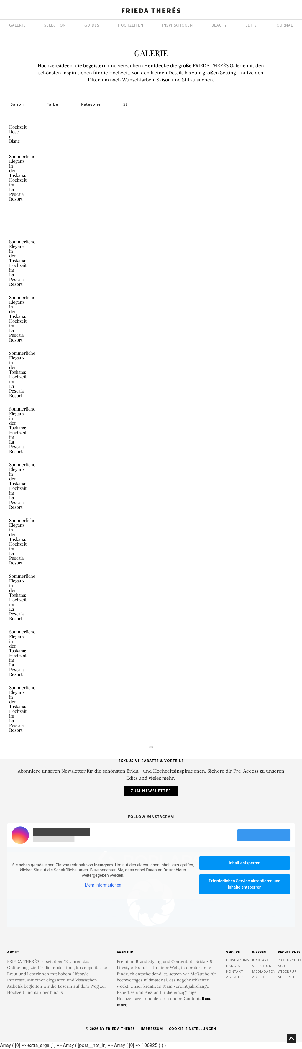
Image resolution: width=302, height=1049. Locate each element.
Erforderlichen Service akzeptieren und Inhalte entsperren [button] (244, 884)
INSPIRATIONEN (177, 25)
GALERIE (17, 25)
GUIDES (91, 25)
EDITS (251, 25)
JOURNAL (284, 25)
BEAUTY (219, 25)
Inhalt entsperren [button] (244, 863)
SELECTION (55, 25)
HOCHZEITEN (130, 25)
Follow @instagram (151, 816)
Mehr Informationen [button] (103, 885)
